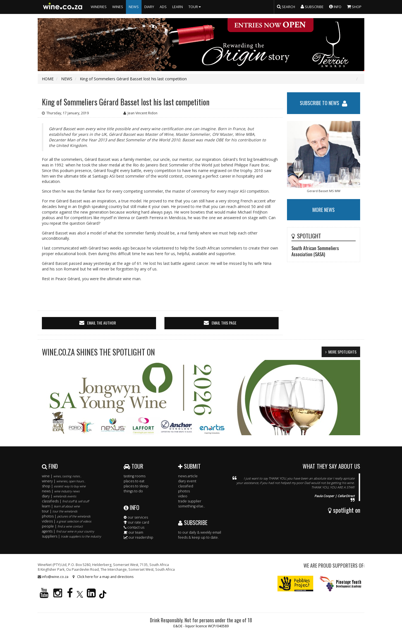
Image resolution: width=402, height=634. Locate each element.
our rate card (136, 522)
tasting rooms (134, 476)
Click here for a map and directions (105, 576)
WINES (117, 6)
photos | (66, 516)
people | (62, 526)
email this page (224, 323)
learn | (61, 506)
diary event (187, 481)
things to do (133, 491)
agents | (68, 531)
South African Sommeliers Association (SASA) (315, 251)
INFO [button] (335, 6)
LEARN (177, 6)
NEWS (134, 6)
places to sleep (136, 486)
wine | (62, 476)
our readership (138, 537)
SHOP (354, 6)
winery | (63, 481)
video (182, 496)
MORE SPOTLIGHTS (342, 352)
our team (133, 532)
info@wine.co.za (55, 576)
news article (188, 476)
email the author (101, 323)
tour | (59, 511)
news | (61, 491)
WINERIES (99, 6)
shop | (64, 486)
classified (185, 486)
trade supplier (189, 501)
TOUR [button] (195, 6)
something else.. (191, 506)
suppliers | (71, 536)
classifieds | (65, 501)
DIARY (149, 6)
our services (136, 517)
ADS (163, 6)
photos (184, 491)
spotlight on (344, 509)
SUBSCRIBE (192, 522)
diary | (59, 496)
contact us (134, 527)
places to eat (134, 481)
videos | (66, 521)
